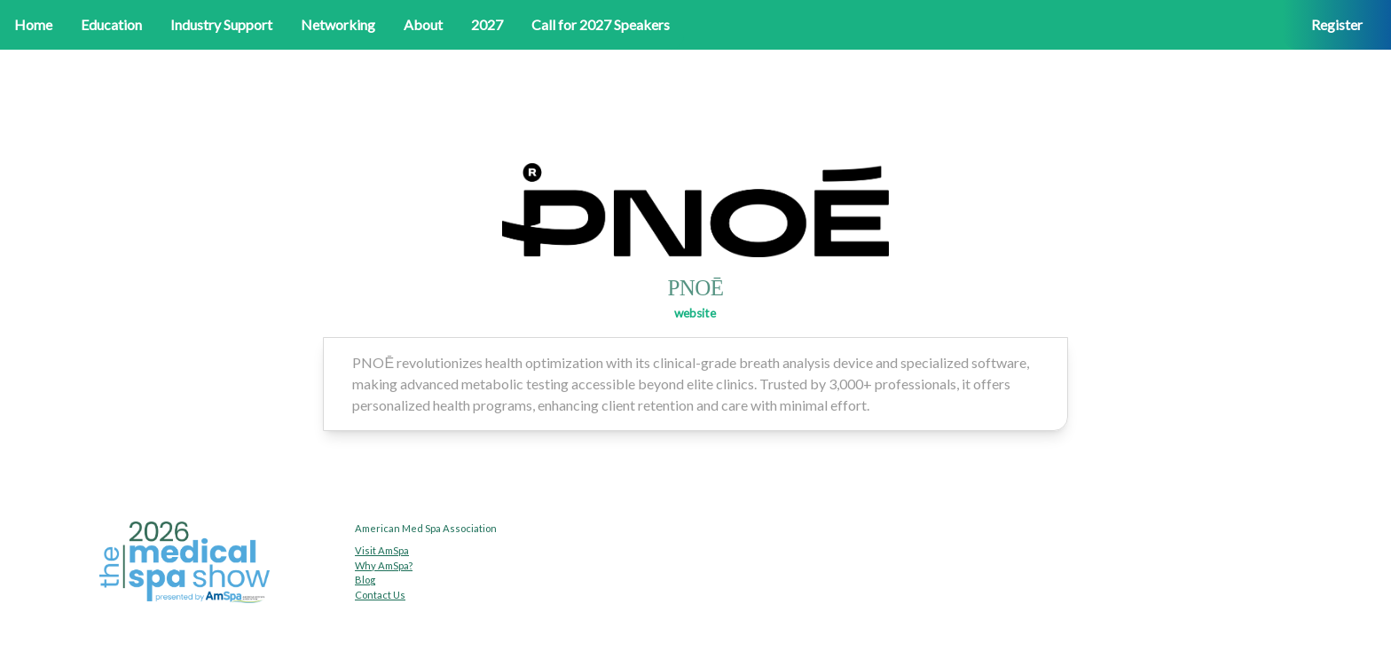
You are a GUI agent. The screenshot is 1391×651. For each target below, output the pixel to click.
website (695, 313)
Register (1337, 24)
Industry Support (221, 24)
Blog (365, 579)
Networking (338, 24)
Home (33, 24)
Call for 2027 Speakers (600, 24)
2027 (487, 24)
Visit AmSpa (382, 550)
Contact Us (380, 594)
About (423, 24)
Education (111, 24)
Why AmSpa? (384, 565)
